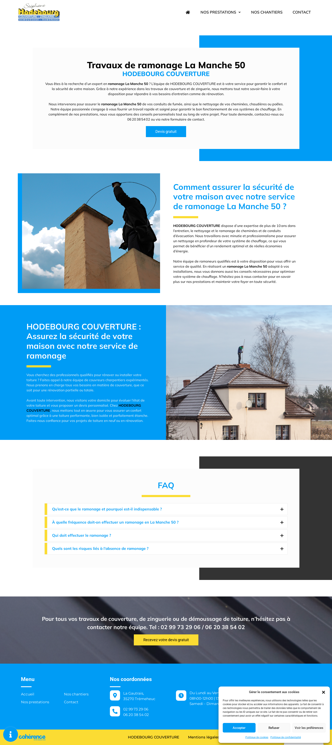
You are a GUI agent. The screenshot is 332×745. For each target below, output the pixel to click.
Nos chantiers (266, 12)
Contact (302, 12)
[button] (323, 692)
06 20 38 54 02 (136, 715)
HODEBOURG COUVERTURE (153, 737)
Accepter (239, 728)
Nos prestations (221, 12)
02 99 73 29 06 (135, 709)
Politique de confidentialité (285, 737)
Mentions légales (203, 737)
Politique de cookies (256, 737)
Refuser (273, 728)
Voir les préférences (309, 728)
